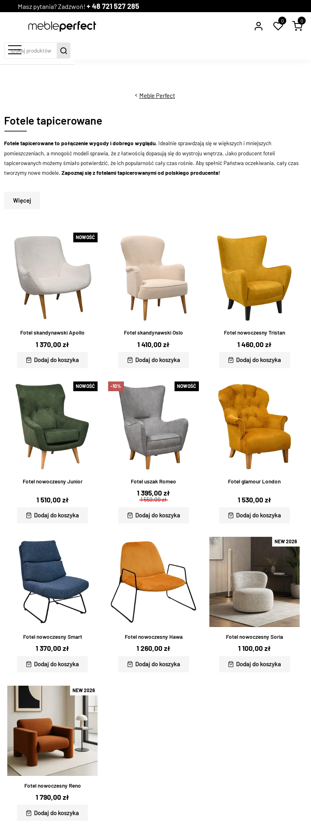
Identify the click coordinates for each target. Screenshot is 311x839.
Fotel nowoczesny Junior (53, 481)
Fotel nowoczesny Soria (254, 636)
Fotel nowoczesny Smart (52, 636)
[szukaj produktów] (148, 50)
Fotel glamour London (254, 481)
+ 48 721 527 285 (125, 6)
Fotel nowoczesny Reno (52, 785)
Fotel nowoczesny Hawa (154, 636)
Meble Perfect (157, 95)
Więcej (22, 200)
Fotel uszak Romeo (153, 481)
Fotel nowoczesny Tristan (254, 332)
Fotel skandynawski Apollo (52, 332)
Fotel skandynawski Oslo (153, 332)
